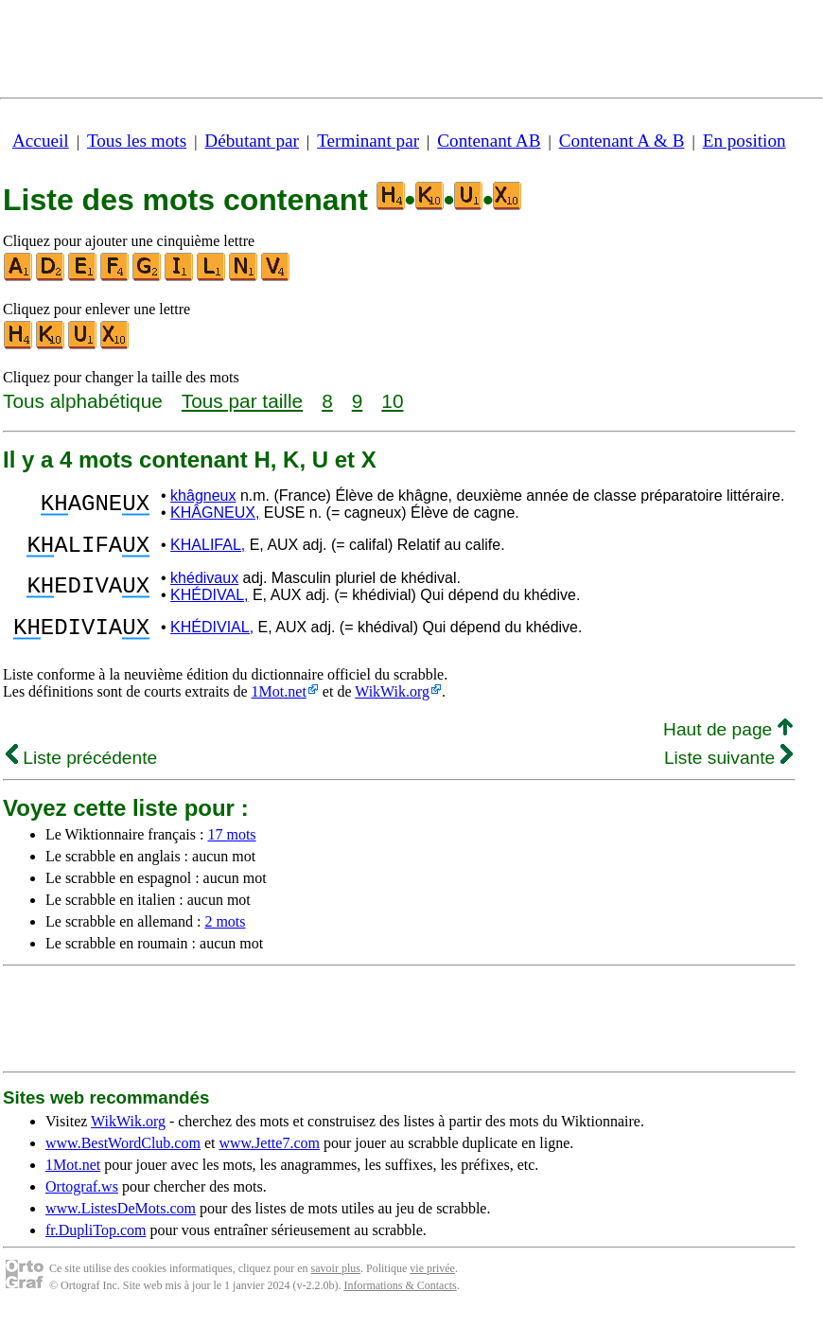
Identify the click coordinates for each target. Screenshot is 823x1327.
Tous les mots (136, 140)
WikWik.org (392, 703)
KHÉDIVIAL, (212, 636)
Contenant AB (488, 140)
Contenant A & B (622, 140)
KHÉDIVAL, (209, 601)
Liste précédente (81, 769)
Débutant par (251, 140)
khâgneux (203, 495)
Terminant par (368, 140)
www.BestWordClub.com (123, 1154)
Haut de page (728, 741)
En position (744, 140)
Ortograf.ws (81, 1198)
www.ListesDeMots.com (120, 1220)
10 (392, 401)
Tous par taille (242, 401)
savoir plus (335, 1279)
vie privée (432, 1279)
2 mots (224, 933)
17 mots (231, 846)
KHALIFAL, (207, 548)
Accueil (40, 140)
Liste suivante (728, 769)
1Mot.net (279, 703)
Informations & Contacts (399, 1296)
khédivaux (204, 583)
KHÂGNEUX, (214, 512)
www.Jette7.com (269, 1154)
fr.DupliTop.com (95, 1241)
